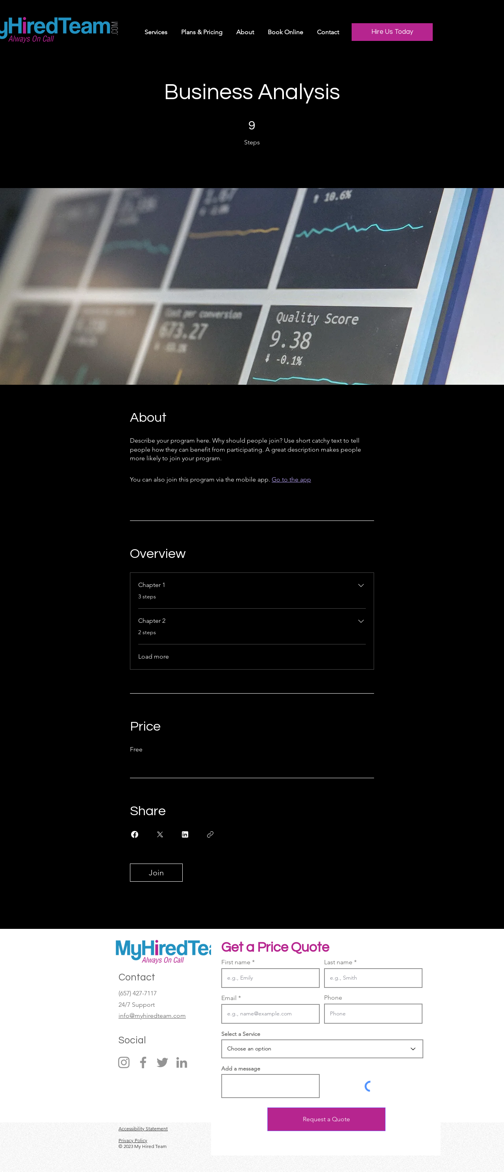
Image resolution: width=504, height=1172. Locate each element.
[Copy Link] (210, 834)
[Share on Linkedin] (185, 834)
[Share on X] (160, 834)
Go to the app (291, 479)
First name (235, 962)
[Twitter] (162, 1062)
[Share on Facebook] (134, 834)
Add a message (240, 1068)
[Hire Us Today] (392, 32)
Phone (333, 998)
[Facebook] (143, 1062)
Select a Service (240, 1034)
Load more (153, 656)
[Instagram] (124, 1062)
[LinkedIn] (181, 1062)
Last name (338, 962)
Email (229, 998)
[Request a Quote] (326, 1119)
